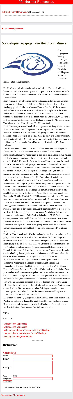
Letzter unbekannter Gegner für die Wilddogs (25, 333)
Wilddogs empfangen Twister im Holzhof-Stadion (26, 330)
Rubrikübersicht (9, 12)
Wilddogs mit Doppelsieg (15, 324)
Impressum (23, 12)
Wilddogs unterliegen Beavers (18, 336)
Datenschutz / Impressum (13, 395)
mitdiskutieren (9, 353)
